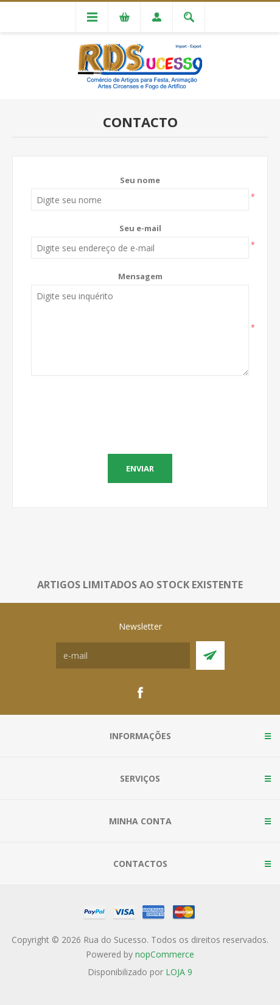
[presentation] (140, 412)
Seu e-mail (140, 228)
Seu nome (140, 180)
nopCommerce (164, 954)
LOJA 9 (179, 972)
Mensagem (140, 276)
